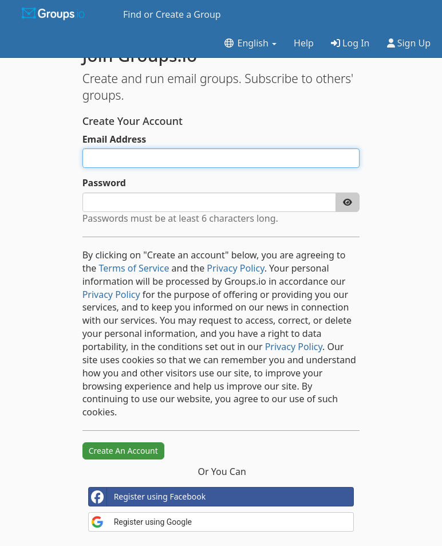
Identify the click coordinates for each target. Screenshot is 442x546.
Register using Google (141, 522)
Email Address (114, 139)
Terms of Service (134, 268)
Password (104, 182)
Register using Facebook (147, 497)
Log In (350, 43)
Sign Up (409, 43)
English (250, 43)
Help (304, 43)
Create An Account (123, 450)
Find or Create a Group (172, 14)
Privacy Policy (235, 268)
